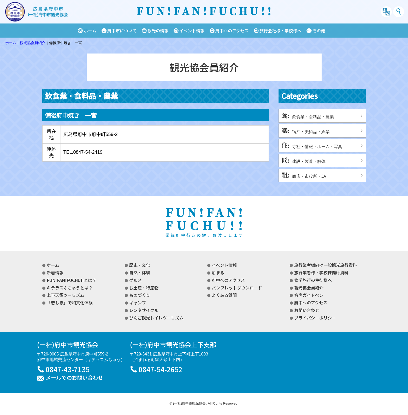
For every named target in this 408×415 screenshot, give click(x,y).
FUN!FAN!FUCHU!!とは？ (71, 280)
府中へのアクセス (232, 30)
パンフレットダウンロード (237, 287)
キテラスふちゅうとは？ (70, 287)
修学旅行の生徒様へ (313, 280)
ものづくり (139, 295)
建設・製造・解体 (309, 161)
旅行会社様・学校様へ (280, 30)
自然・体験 (139, 272)
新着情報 (55, 272)
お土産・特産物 (143, 287)
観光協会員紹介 (308, 287)
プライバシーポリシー (315, 318)
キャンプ (137, 302)
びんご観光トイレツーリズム (156, 318)
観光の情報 (157, 30)
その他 (318, 30)
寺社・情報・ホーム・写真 (317, 146)
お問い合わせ (306, 310)
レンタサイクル (143, 310)
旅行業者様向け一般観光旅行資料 (325, 265)
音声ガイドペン (308, 295)
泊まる (218, 272)
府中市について (122, 30)
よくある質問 (224, 295)
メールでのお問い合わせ (74, 378)
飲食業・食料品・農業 (313, 117)
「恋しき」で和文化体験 (70, 302)
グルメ (135, 280)
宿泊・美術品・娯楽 (311, 131)
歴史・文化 (139, 265)
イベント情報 (191, 30)
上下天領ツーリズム (65, 295)
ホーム (90, 30)
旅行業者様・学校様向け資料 (321, 272)
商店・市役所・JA (309, 176)
